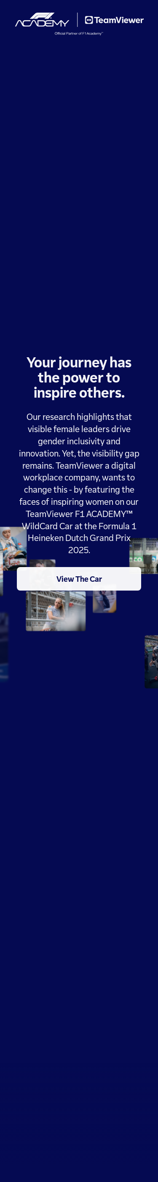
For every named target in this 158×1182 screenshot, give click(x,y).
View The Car (79, 578)
